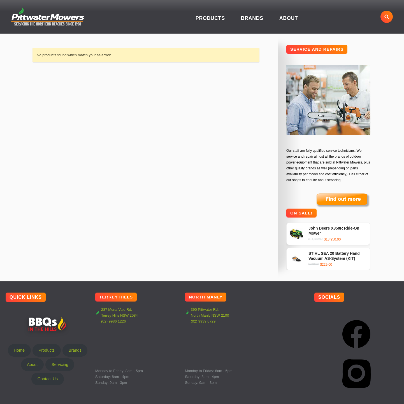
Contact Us (48, 379)
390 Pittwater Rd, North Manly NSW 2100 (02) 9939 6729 (207, 315)
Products (210, 18)
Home (19, 350)
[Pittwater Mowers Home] (47, 16)
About (288, 18)
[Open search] (386, 17)
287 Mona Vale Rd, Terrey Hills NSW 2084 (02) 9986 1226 (116, 315)
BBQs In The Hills (48, 324)
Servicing (60, 364)
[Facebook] (356, 334)
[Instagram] (356, 373)
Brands (252, 18)
